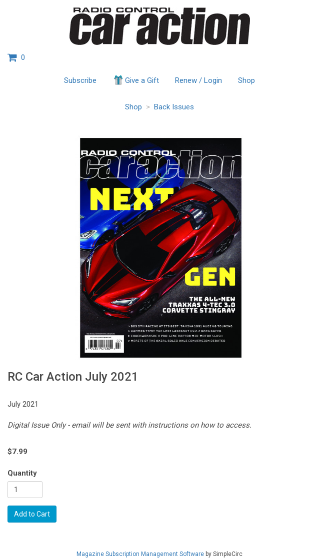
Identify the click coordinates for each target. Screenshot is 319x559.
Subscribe (80, 80)
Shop (246, 80)
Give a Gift (135, 80)
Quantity (22, 473)
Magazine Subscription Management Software (140, 554)
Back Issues (174, 106)
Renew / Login (198, 80)
